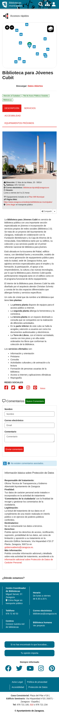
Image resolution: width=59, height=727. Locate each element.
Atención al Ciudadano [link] (12, 96)
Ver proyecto (39, 625)
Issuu (42, 388)
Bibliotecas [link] (7, 100)
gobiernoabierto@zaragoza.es (19, 547)
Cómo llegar (10, 205)
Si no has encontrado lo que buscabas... (29, 644)
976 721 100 (23, 704)
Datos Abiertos (35, 86)
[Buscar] (41, 4)
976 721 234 (42, 704)
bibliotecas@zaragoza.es (45, 613)
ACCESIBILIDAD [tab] (13, 115)
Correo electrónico (14, 420)
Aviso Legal (17, 682)
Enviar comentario (14, 449)
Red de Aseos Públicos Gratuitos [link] (35, 96)
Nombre (9, 409)
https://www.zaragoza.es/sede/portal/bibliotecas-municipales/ (28, 202)
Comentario (10, 431)
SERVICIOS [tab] (30, 108)
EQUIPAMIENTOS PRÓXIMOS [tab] (19, 123)
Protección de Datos (38, 687)
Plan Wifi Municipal (36, 197)
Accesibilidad (18, 687)
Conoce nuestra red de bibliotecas (15, 625)
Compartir (47, 211)
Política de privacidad (37, 682)
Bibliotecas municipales (16, 4)
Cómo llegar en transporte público (14, 602)
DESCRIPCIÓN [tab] (12, 108)
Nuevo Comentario (35, 401)
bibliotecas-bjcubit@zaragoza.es (36, 188)
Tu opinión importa (29, 653)
